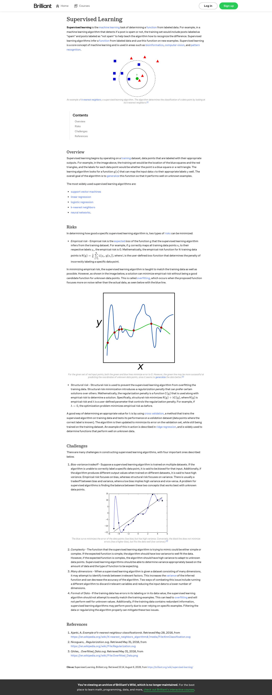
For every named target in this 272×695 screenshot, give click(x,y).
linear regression (81, 197)
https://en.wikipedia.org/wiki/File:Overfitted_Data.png (104, 655)
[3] (167, 541)
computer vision (175, 45)
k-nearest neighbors (91, 99)
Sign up (229, 6)
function (151, 27)
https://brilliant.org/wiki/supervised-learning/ (170, 667)
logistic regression (82, 202)
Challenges (81, 131)
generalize (113, 176)
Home (62, 6)
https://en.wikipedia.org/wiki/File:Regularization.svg (103, 646)
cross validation (154, 413)
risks (168, 233)
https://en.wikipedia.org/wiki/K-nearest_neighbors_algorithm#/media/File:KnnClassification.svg (130, 637)
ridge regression (166, 427)
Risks (78, 126)
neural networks (80, 212)
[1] (147, 102)
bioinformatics (155, 45)
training (126, 158)
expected (119, 241)
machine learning (109, 27)
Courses (82, 6)
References (81, 136)
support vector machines (86, 191)
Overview (80, 121)
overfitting (143, 278)
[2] (183, 377)
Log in (208, 6)
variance (171, 575)
